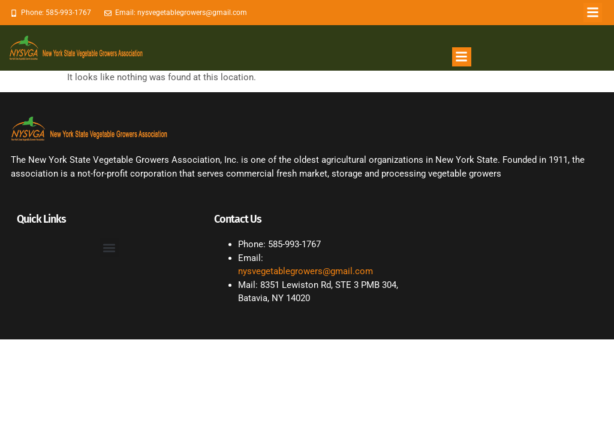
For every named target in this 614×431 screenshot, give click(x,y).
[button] (593, 12)
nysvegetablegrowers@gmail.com (305, 271)
